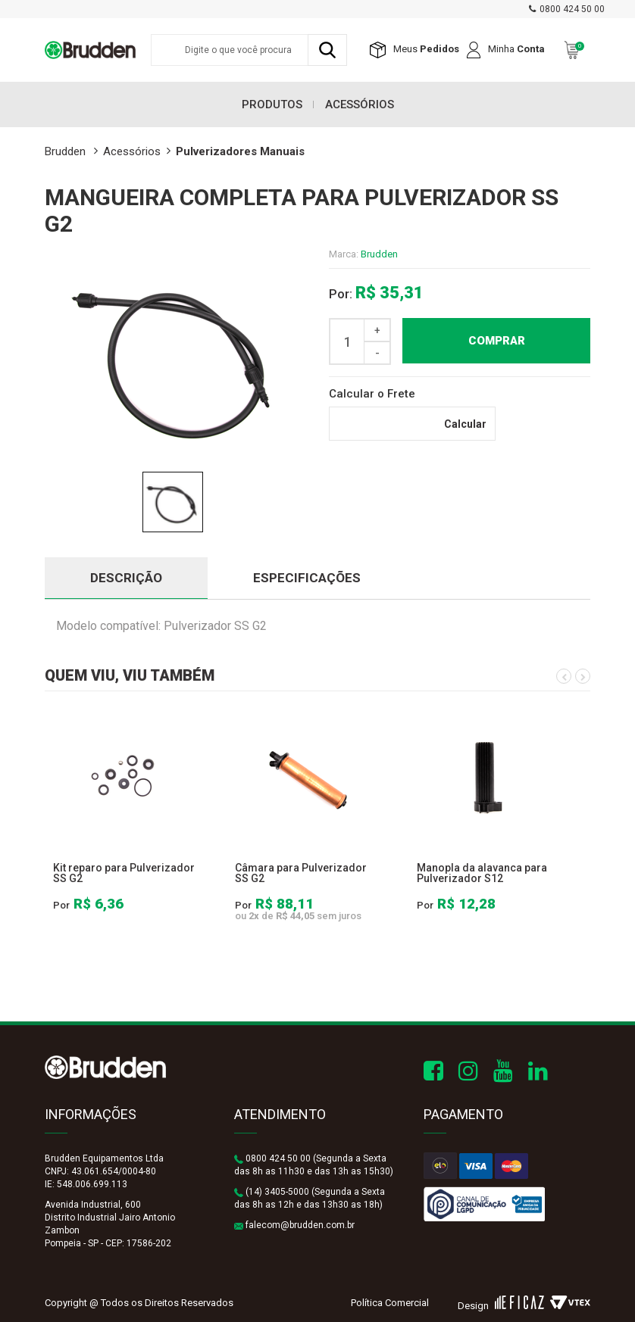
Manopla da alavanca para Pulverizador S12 (482, 873)
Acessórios (359, 104)
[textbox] (249, 50)
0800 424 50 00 (572, 9)
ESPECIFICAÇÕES (307, 577)
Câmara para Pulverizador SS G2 (301, 873)
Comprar (496, 341)
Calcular (465, 424)
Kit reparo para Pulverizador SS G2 (124, 873)
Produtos (272, 104)
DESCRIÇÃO (126, 577)
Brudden (379, 254)
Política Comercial (390, 1302)
